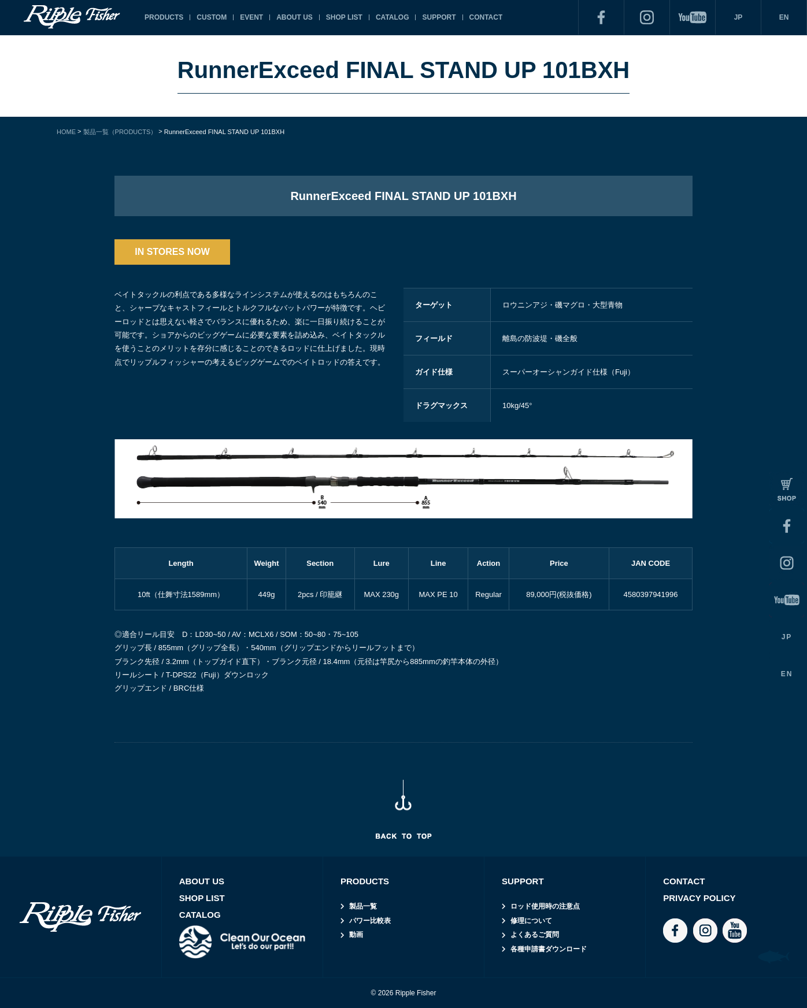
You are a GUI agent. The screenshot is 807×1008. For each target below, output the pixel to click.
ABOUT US (294, 17)
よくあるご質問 (534, 935)
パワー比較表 (370, 921)
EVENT (251, 17)
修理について (531, 921)
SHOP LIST (344, 17)
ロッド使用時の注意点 (545, 906)
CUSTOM (212, 17)
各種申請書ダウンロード (548, 949)
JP (738, 17)
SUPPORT (439, 17)
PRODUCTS (164, 17)
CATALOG (392, 17)
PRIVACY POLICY (699, 898)
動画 (356, 935)
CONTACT (486, 17)
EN (784, 17)
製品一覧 (363, 906)
